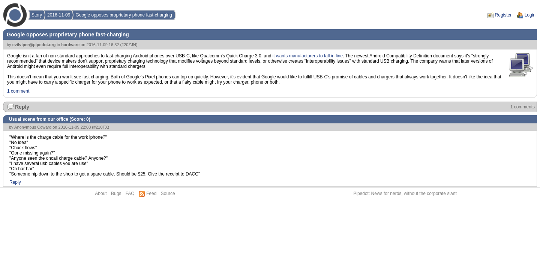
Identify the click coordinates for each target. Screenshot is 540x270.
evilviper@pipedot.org (34, 44)
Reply (22, 107)
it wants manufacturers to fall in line (308, 55)
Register (503, 15)
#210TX (100, 127)
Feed (151, 193)
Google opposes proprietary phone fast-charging (123, 15)
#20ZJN (129, 44)
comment (18, 91)
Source (168, 193)
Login (530, 15)
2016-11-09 (58, 15)
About (100, 193)
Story (37, 15)
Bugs (116, 193)
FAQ (130, 193)
